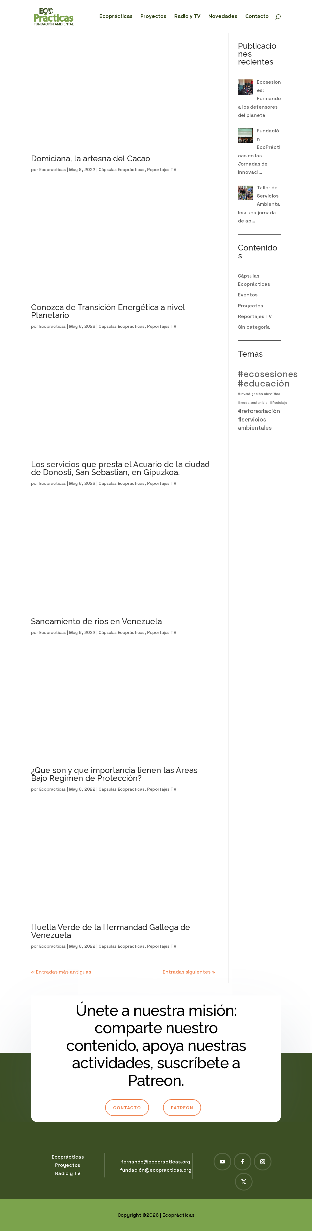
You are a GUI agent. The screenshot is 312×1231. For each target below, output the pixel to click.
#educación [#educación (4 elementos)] (264, 383)
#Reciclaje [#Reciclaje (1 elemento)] (278, 403)
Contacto (257, 16)
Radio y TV (187, 16)
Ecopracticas (52, 169)
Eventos (247, 295)
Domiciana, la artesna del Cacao (90, 158)
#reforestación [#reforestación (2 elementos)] (259, 411)
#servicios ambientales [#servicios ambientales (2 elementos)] (255, 424)
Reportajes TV (161, 169)
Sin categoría (254, 327)
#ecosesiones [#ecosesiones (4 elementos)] (268, 374)
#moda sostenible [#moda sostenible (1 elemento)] (252, 403)
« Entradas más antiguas (61, 972)
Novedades (222, 16)
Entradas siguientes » (189, 972)
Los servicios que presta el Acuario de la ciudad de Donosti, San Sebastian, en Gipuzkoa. (120, 468)
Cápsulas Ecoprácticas (121, 169)
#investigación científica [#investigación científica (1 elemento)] (259, 394)
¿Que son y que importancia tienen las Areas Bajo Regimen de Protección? (114, 774)
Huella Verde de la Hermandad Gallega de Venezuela (110, 931)
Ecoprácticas (116, 16)
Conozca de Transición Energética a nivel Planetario (108, 311)
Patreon (182, 1107)
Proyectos (153, 16)
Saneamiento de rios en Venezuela (96, 621)
